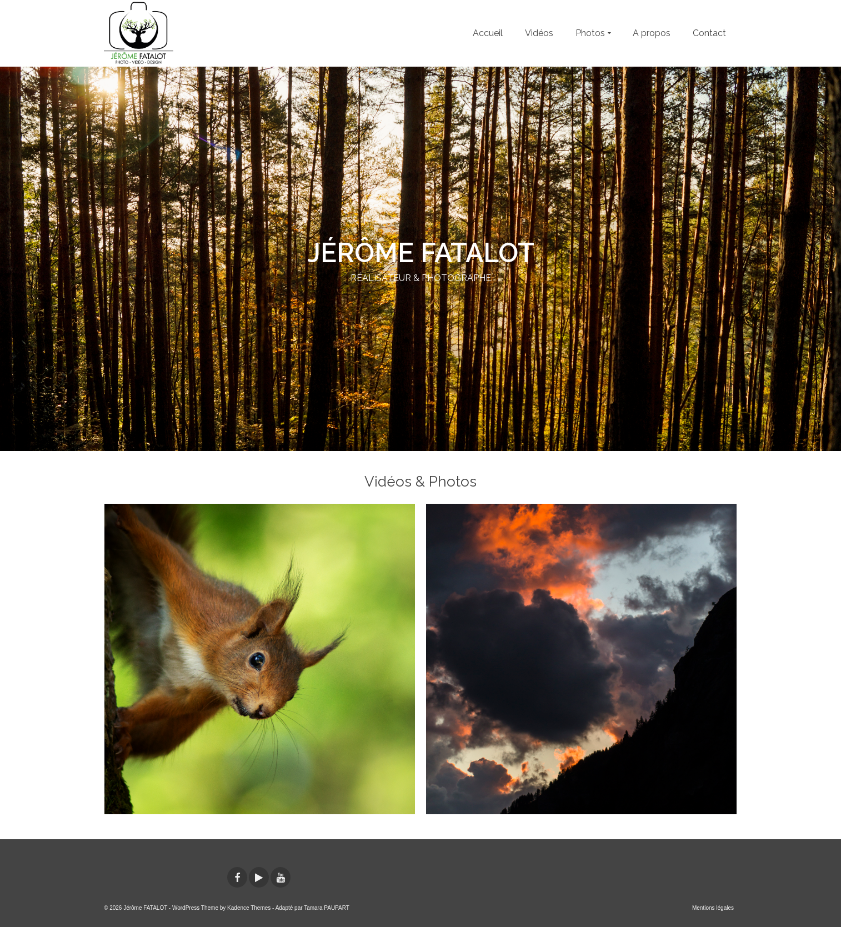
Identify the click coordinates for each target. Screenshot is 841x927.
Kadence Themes (249, 908)
